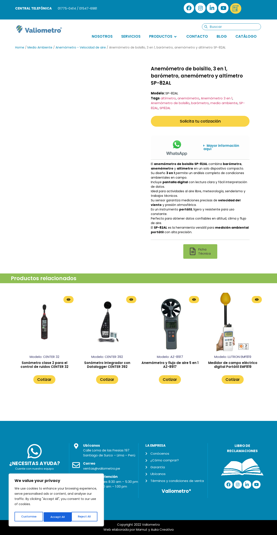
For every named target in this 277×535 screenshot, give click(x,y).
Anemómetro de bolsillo (170, 103)
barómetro (200, 103)
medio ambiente (224, 103)
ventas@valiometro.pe (101, 468)
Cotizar (44, 379)
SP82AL (165, 108)
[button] (223, 147)
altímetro (168, 98)
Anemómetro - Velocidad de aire (81, 47)
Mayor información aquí (221, 147)
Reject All (56, 517)
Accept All (84, 517)
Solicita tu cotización (200, 121)
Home (19, 47)
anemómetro (188, 98)
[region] (56, 501)
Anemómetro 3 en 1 (216, 98)
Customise (28, 517)
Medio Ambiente (39, 47)
